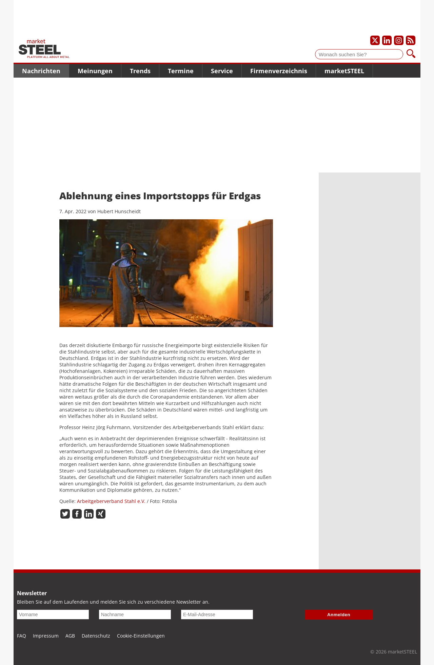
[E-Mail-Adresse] (217, 614)
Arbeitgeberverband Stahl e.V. (111, 501)
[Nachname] (135, 614)
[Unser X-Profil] (375, 40)
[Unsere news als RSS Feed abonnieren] (410, 40)
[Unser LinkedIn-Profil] (387, 40)
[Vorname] (53, 614)
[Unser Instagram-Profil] (398, 40)
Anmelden (338, 614)
